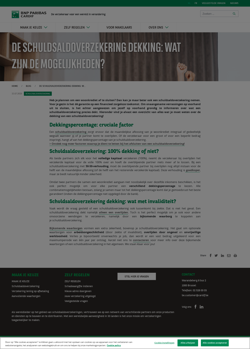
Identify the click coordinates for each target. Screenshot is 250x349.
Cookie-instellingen (164, 343)
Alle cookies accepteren (215, 343)
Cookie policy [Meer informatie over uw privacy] (114, 345)
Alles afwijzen (188, 343)
